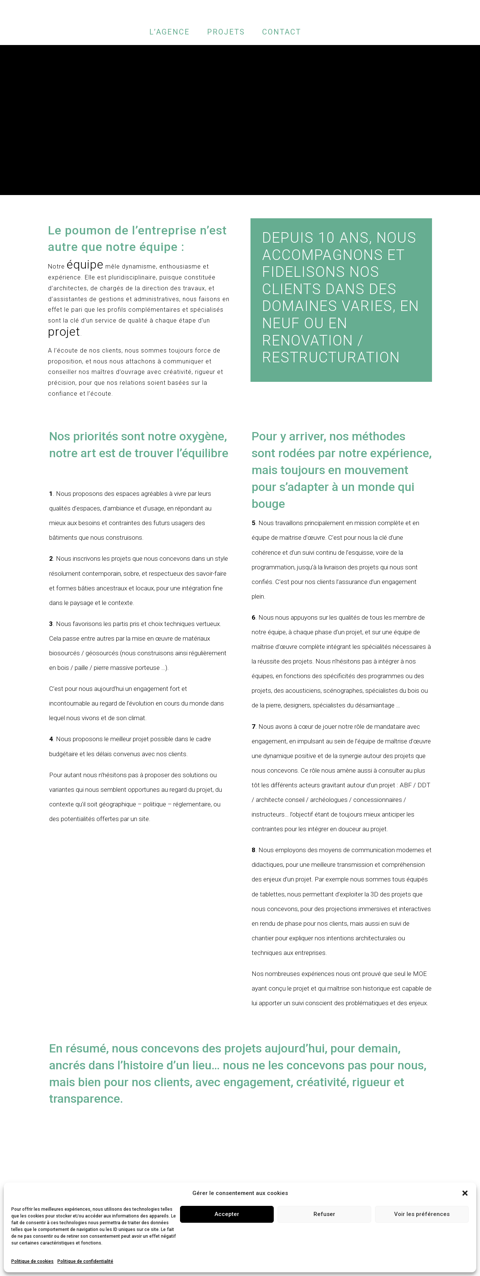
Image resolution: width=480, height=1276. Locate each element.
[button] (465, 1193)
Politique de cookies (32, 1261)
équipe (85, 264)
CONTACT (281, 31)
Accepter (226, 1214)
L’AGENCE (169, 31)
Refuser (324, 1214)
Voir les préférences (422, 1214)
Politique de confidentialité (85, 1261)
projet (64, 331)
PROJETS (226, 31)
